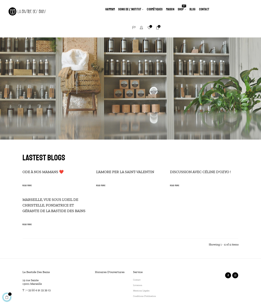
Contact (137, 261)
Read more (27, 167)
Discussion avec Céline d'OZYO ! (200, 153)
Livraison (137, 266)
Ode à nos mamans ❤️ (43, 153)
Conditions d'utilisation (144, 277)
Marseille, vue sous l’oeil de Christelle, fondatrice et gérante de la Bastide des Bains (53, 186)
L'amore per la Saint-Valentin (125, 153)
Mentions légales (141, 272)
